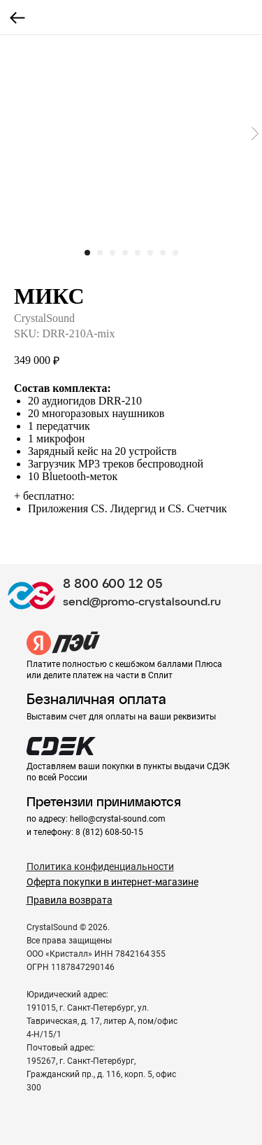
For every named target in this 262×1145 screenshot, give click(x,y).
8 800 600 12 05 (113, 584)
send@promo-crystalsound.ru (142, 602)
